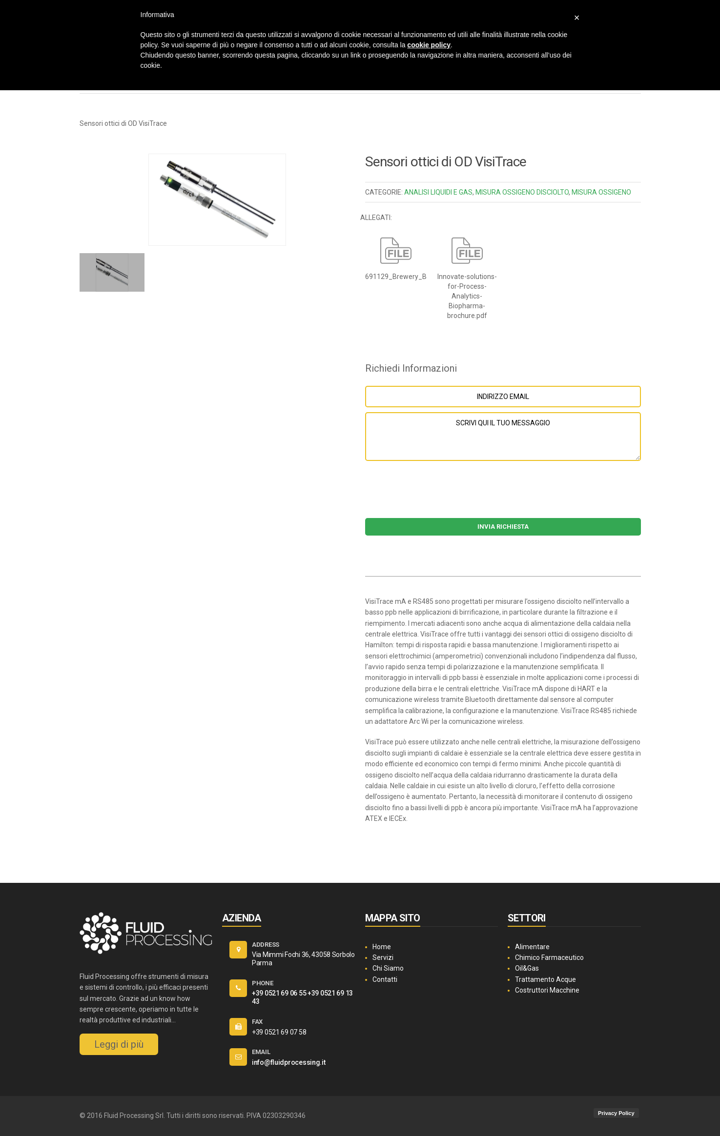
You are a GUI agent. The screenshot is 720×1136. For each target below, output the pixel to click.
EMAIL (261, 1052)
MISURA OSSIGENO (601, 192)
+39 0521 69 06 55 (279, 993)
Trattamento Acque (545, 979)
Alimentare (532, 947)
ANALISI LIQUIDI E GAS (438, 192)
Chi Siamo (388, 968)
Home (381, 947)
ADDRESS (265, 944)
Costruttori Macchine (547, 990)
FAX (257, 1021)
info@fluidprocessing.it (289, 1062)
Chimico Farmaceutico (549, 957)
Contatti (384, 979)
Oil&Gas (527, 968)
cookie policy (429, 45)
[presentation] (503, 494)
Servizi (382, 957)
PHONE (262, 983)
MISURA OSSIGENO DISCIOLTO (522, 192)
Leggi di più (119, 1044)
